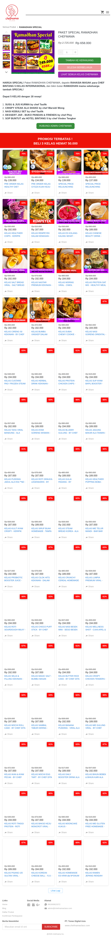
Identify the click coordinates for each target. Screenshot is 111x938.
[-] (28, 905)
